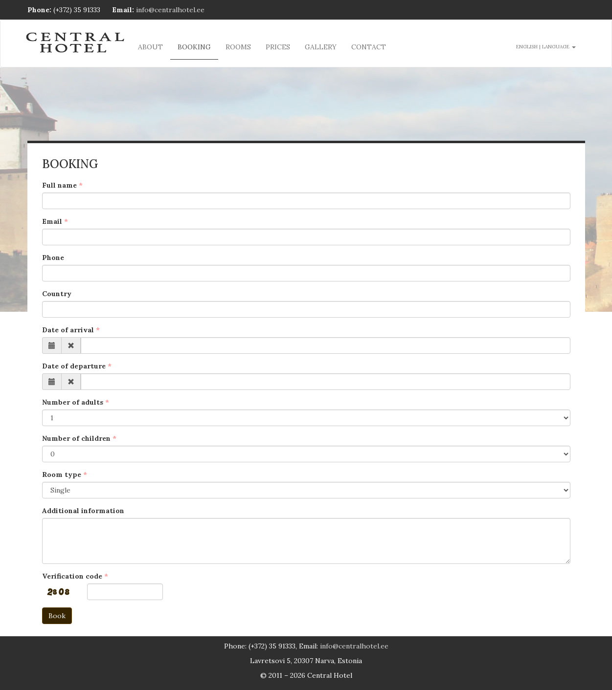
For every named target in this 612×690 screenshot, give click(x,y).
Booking (194, 47)
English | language (546, 46)
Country (56, 293)
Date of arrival (68, 329)
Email (52, 221)
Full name (59, 185)
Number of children (76, 438)
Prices (278, 47)
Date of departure (74, 366)
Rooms (238, 47)
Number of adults (72, 402)
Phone (53, 257)
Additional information (83, 510)
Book (57, 615)
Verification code (72, 576)
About (150, 47)
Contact (368, 47)
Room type (61, 474)
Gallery (321, 47)
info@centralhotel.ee (170, 9)
